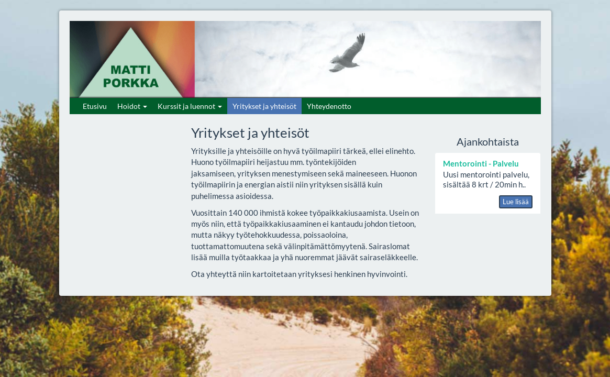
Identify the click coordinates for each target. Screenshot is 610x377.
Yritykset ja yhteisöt (264, 106)
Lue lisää (516, 201)
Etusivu (95, 106)
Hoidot (132, 106)
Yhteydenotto (329, 106)
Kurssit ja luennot (190, 106)
